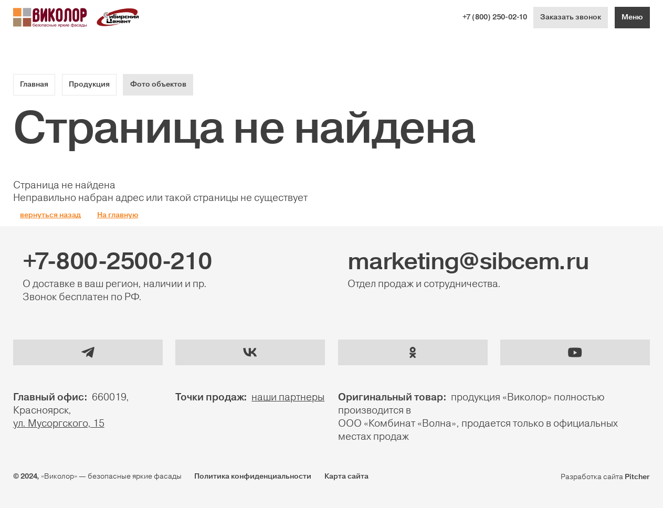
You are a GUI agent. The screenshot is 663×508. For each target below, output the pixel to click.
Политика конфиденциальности (252, 476)
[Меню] (632, 17)
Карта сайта (346, 476)
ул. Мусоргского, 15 (58, 423)
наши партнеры (287, 397)
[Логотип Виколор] (50, 17)
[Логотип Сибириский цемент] (118, 17)
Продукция (89, 84)
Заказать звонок (570, 17)
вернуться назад (50, 215)
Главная (34, 84)
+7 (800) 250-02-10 (494, 18)
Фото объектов (158, 84)
